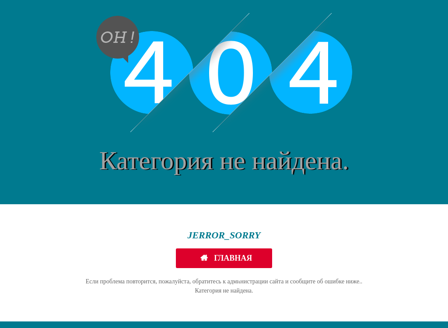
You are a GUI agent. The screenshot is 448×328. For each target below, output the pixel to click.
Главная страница (227, 261)
